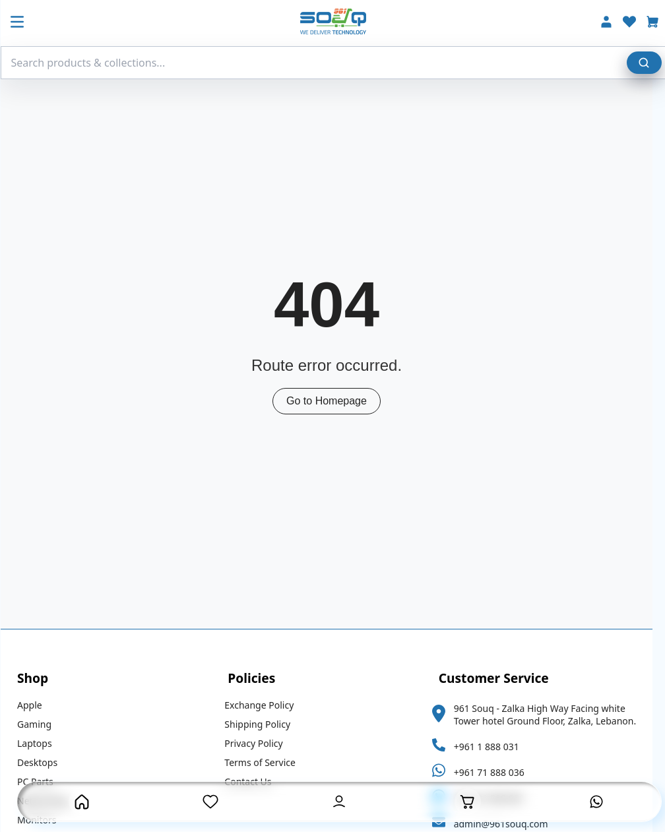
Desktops (43, 762)
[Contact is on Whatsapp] (596, 801)
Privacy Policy (259, 743)
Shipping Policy (263, 724)
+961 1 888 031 (492, 746)
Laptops (40, 743)
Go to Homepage (332, 400)
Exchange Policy (265, 705)
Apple (35, 705)
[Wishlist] (635, 23)
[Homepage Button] (82, 801)
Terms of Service (265, 762)
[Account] (612, 23)
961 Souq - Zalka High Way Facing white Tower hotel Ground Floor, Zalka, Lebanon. (551, 714)
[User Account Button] (339, 801)
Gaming (40, 724)
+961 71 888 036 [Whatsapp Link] (495, 772)
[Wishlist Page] (210, 801)
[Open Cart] (468, 801)
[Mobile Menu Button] (23, 23)
